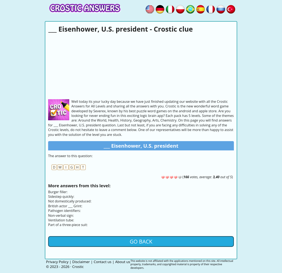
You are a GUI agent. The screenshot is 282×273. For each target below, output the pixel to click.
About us (122, 261)
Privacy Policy (57, 261)
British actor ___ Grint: (65, 206)
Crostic (78, 266)
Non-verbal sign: (61, 215)
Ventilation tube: (61, 220)
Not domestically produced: (69, 201)
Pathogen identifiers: (64, 210)
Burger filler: (58, 192)
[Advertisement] (141, 65)
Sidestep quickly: (61, 196)
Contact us (102, 261)
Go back (141, 241)
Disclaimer (81, 261)
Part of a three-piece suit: (68, 224)
